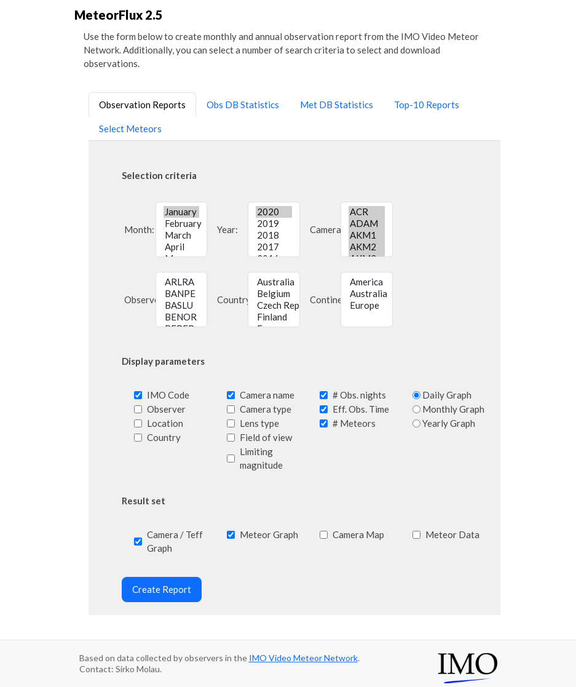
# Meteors (354, 423)
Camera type (265, 409)
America (367, 282)
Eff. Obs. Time (361, 409)
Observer (166, 409)
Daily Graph (446, 394)
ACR (367, 212)
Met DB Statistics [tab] (336, 104)
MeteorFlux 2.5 (118, 14)
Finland (274, 317)
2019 (274, 223)
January (182, 212)
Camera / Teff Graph (175, 541)
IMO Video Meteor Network (303, 658)
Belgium (274, 294)
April (182, 247)
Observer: (138, 299)
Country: (231, 299)
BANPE (182, 294)
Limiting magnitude (261, 458)
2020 (274, 212)
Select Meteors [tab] (130, 128)
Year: (227, 229)
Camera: (324, 229)
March (182, 235)
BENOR (182, 317)
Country (164, 437)
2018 (274, 235)
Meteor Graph (269, 534)
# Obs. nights (359, 394)
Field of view (266, 437)
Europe (367, 305)
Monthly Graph (453, 409)
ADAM (367, 223)
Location (165, 423)
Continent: (324, 299)
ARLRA (182, 282)
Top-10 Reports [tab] (426, 104)
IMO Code (168, 394)
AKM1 (367, 235)
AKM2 (367, 247)
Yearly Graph (448, 423)
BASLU (182, 305)
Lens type (259, 423)
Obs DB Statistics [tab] (243, 104)
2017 (274, 247)
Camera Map (358, 534)
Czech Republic (274, 305)
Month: (138, 229)
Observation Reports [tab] (142, 104)
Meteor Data (452, 534)
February (182, 223)
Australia (274, 282)
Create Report (161, 589)
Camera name (267, 394)
